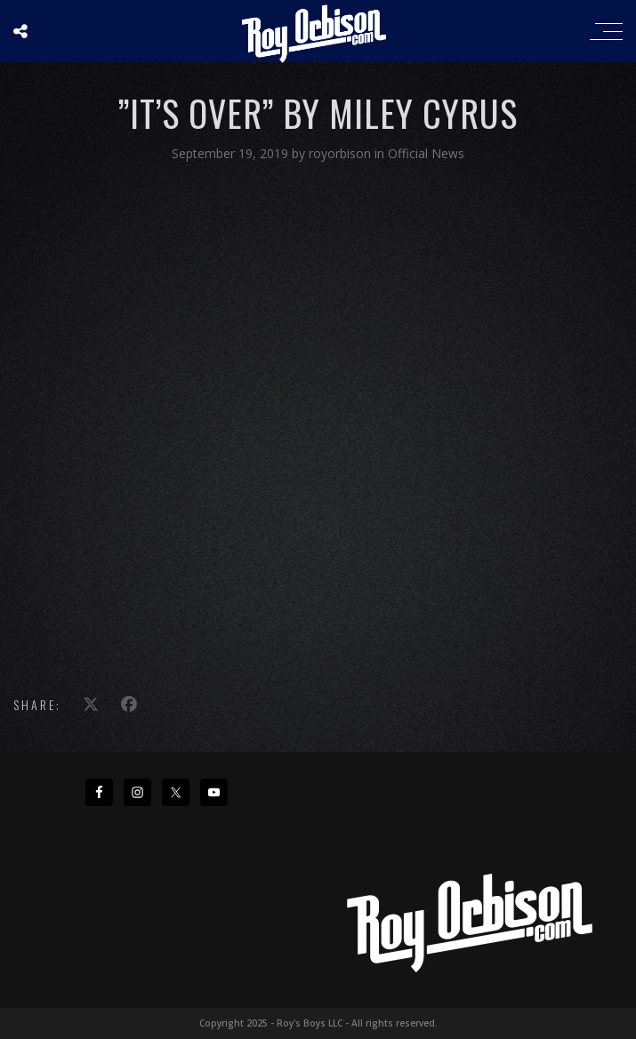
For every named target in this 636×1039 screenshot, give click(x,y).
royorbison (341, 153)
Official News (426, 153)
